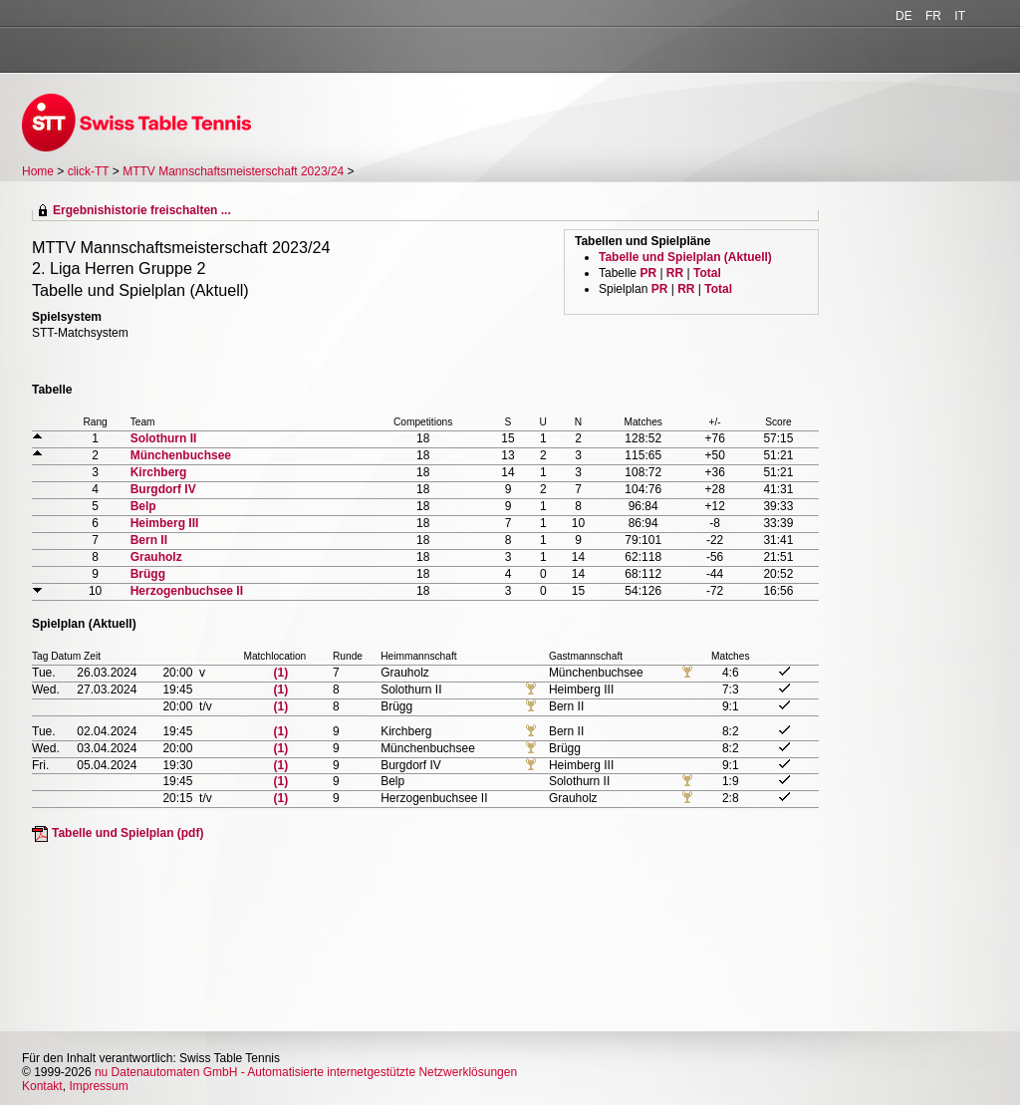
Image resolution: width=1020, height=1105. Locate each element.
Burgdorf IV (163, 489)
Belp (143, 506)
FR (933, 16)
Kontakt (42, 1086)
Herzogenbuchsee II (186, 591)
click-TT (89, 171)
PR (647, 273)
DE (903, 16)
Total (707, 273)
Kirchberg (158, 472)
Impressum (98, 1086)
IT (959, 16)
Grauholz (156, 557)
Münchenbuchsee (180, 455)
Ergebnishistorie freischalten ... (142, 210)
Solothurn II (163, 438)
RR (674, 273)
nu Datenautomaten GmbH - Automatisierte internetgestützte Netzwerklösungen (306, 1072)
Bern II (148, 540)
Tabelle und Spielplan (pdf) (127, 833)
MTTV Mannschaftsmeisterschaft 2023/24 (235, 171)
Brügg (147, 574)
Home (38, 171)
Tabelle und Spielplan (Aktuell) (685, 257)
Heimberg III (164, 523)
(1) (281, 673)
